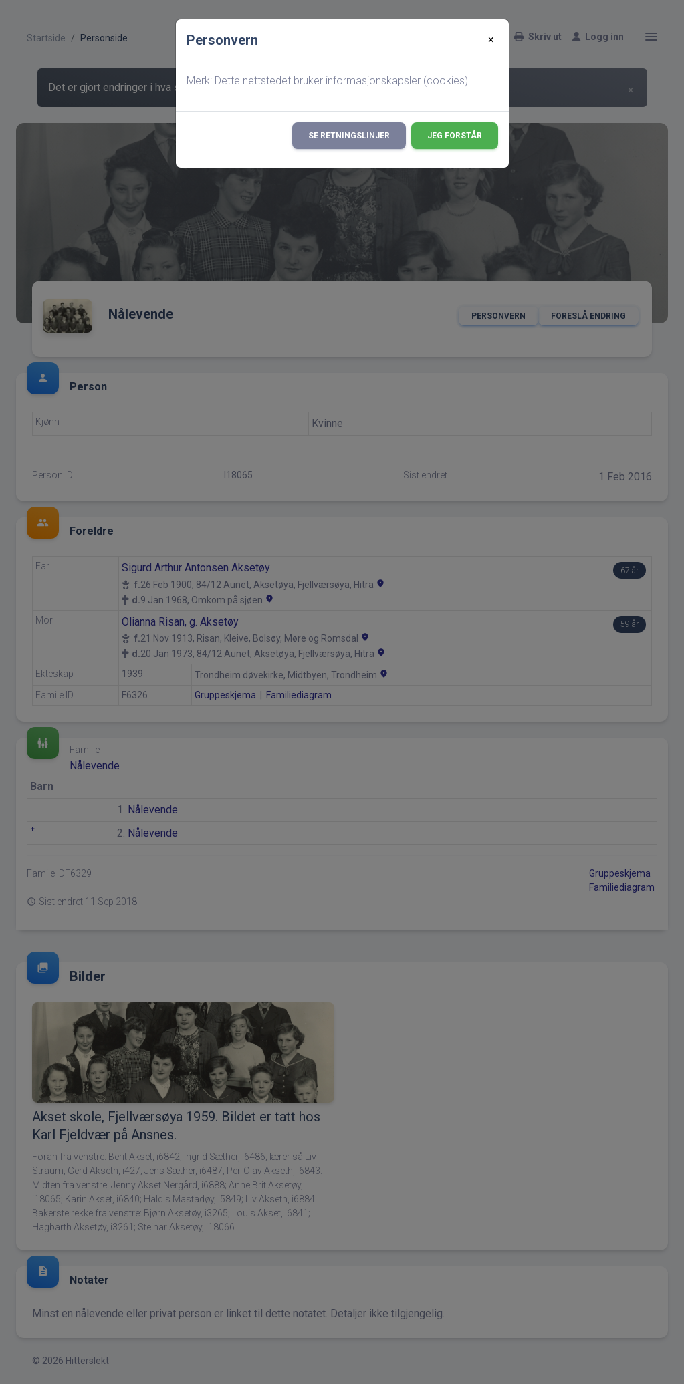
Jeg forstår (454, 135)
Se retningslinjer (349, 135)
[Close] (491, 40)
